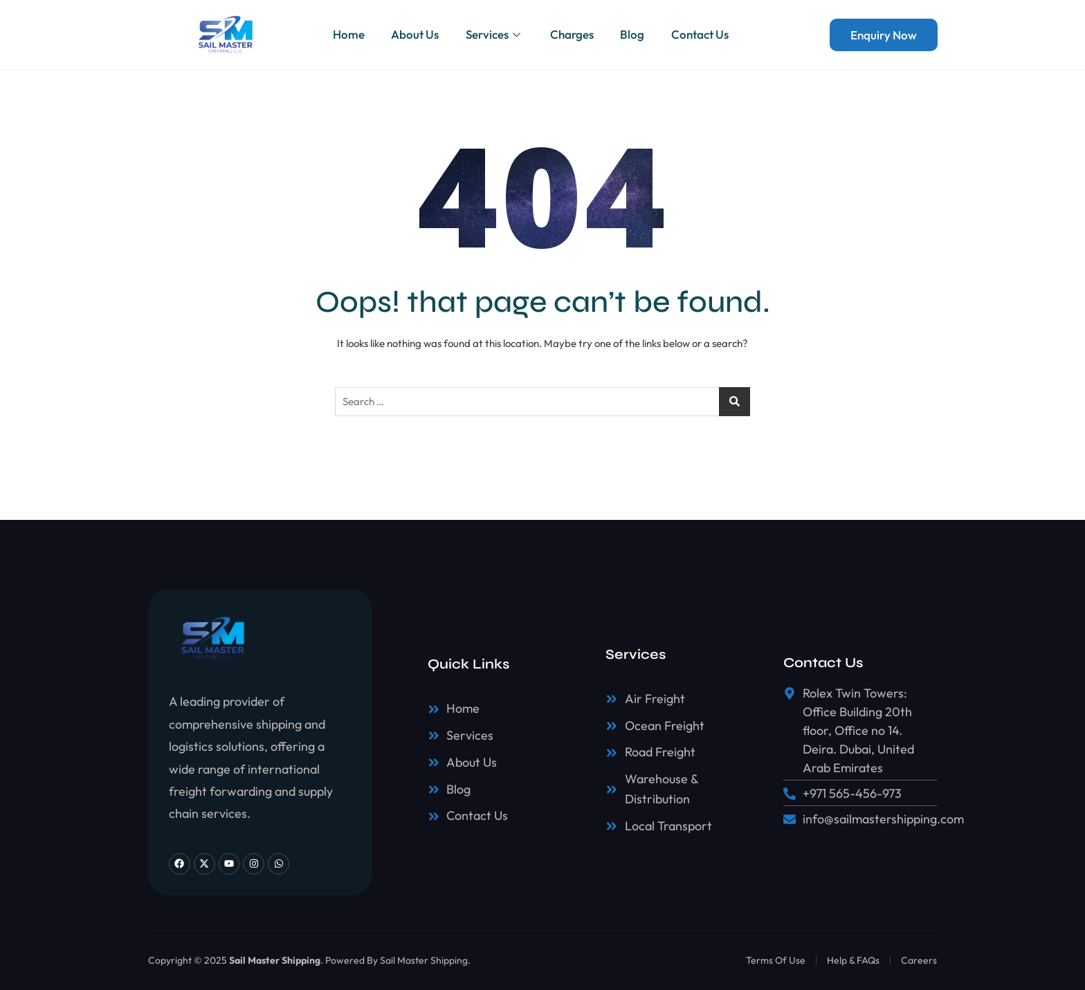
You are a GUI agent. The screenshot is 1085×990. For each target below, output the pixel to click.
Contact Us (702, 34)
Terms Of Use (775, 960)
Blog (634, 34)
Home (346, 34)
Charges (572, 34)
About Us (413, 34)
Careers (919, 960)
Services (494, 34)
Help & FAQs (853, 960)
